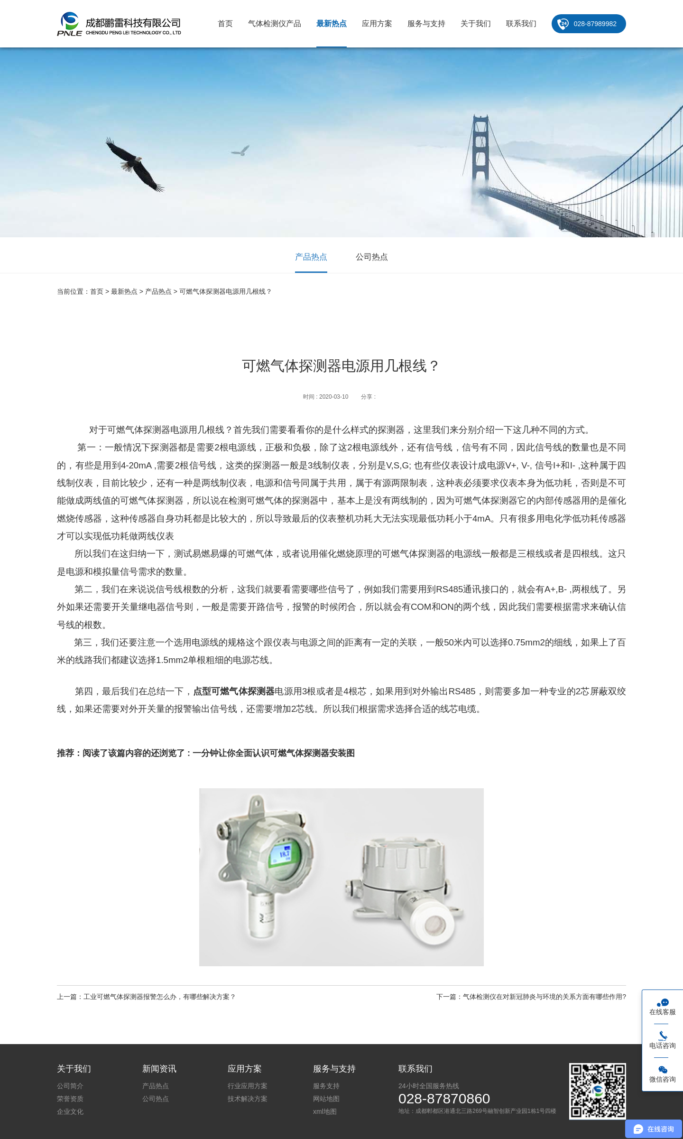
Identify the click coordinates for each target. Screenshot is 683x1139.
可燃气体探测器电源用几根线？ (225, 291)
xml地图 (325, 1111)
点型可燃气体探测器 (234, 691)
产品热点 (311, 256)
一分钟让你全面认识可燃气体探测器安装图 (274, 753)
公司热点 (372, 256)
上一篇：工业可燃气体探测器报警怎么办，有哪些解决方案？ (146, 996)
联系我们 (521, 23)
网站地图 (326, 1098)
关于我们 (476, 23)
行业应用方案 (248, 1086)
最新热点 (331, 23)
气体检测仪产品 (274, 23)
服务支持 (326, 1086)
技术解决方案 (248, 1098)
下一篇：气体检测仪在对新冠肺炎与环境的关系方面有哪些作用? (531, 996)
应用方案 (377, 23)
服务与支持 (426, 23)
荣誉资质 (70, 1098)
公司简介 (70, 1086)
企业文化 (70, 1111)
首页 (225, 23)
